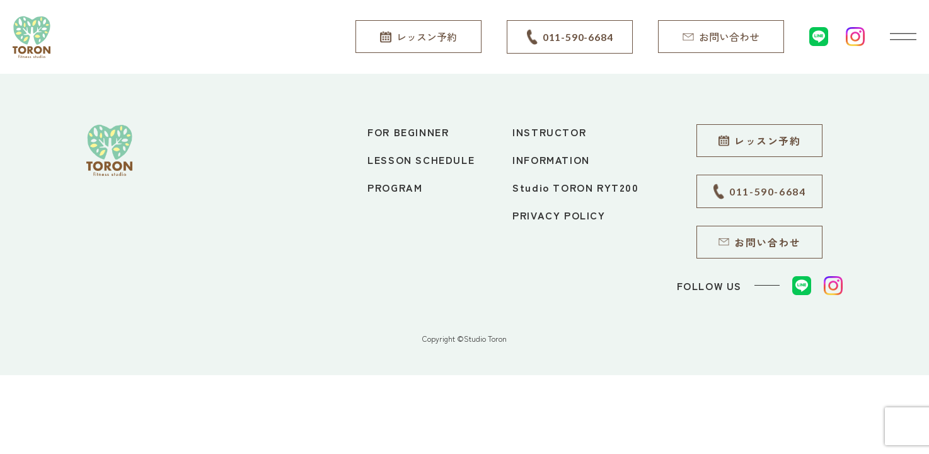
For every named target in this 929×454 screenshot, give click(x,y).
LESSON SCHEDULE (421, 159)
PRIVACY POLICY (558, 215)
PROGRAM (394, 187)
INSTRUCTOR (549, 131)
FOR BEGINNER (408, 131)
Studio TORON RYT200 (575, 187)
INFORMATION (551, 159)
